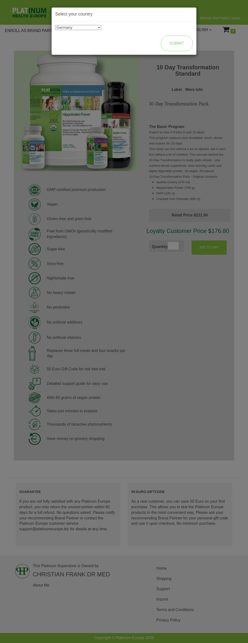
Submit (177, 43)
